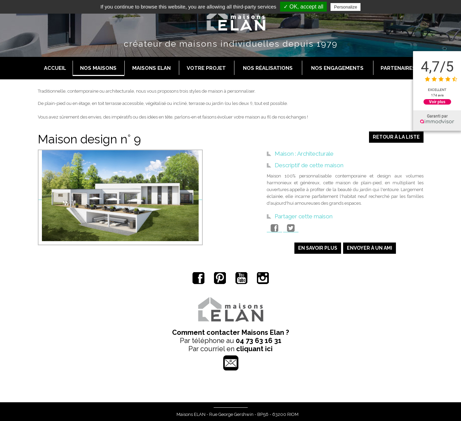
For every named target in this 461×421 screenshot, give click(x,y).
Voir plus (437, 101)
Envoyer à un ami (369, 248)
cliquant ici (254, 349)
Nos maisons (98, 68)
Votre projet (206, 68)
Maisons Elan (151, 68)
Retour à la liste (396, 137)
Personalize (345, 7)
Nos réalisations (268, 68)
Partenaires (398, 68)
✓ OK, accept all (303, 7)
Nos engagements (337, 68)
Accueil (55, 68)
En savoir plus (317, 248)
